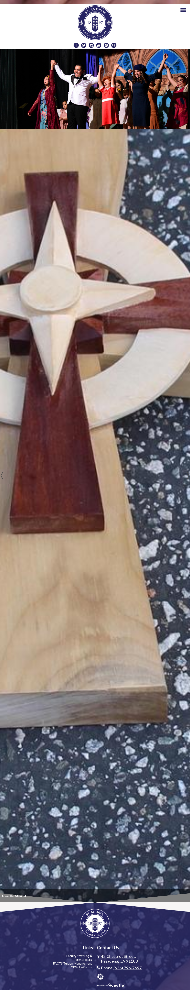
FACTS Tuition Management (72, 963)
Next (188, 476)
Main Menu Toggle (183, 10)
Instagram (91, 46)
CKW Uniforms (81, 967)
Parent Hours (83, 959)
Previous (2, 476)
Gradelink (100, 976)
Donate (106, 46)
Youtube (98, 46)
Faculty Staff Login (79, 956)
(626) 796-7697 (127, 967)
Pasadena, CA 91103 (119, 958)
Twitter (83, 46)
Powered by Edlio (111, 985)
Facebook (76, 46)
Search (113, 46)
